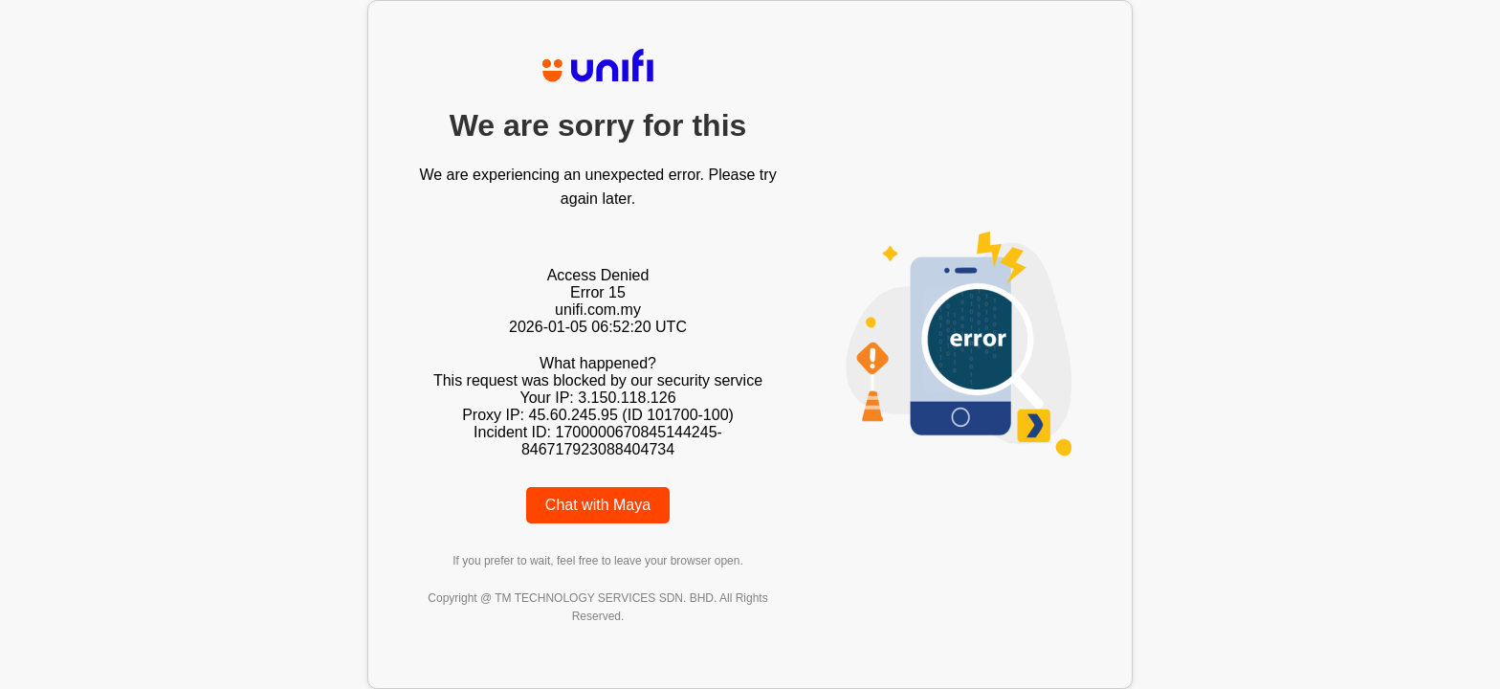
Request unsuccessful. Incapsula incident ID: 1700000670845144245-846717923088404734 (750, 344)
